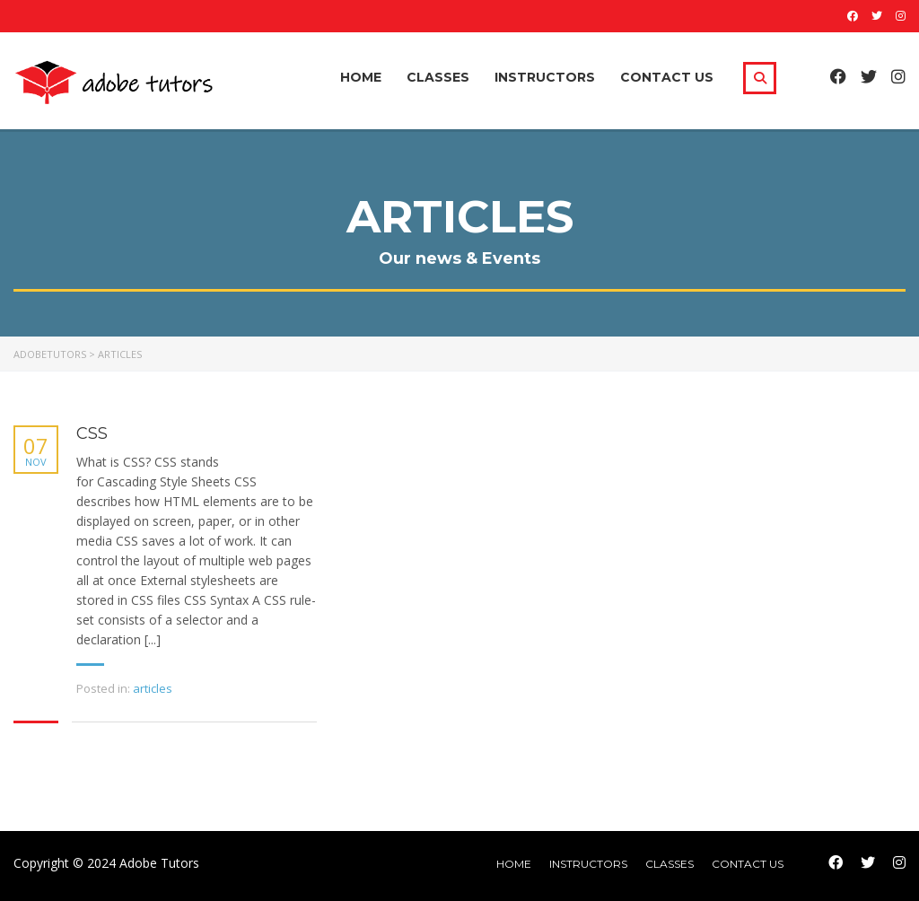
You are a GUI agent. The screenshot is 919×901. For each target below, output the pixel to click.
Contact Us (666, 77)
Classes (438, 77)
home (513, 863)
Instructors (545, 77)
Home (360, 77)
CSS (91, 433)
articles (152, 688)
